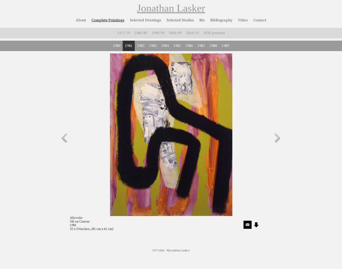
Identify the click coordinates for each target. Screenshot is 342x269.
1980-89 (141, 33)
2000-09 (175, 33)
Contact (259, 20)
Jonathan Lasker (171, 8)
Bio (202, 20)
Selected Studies (180, 20)
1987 (201, 45)
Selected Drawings (145, 20)
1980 (116, 45)
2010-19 (192, 33)
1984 (165, 45)
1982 (141, 45)
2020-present (214, 33)
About (81, 20)
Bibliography (221, 20)
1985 (177, 45)
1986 (189, 45)
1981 (128, 45)
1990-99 (158, 33)
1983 (153, 45)
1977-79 (123, 33)
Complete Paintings (108, 20)
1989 (225, 45)
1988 (213, 45)
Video (243, 20)
